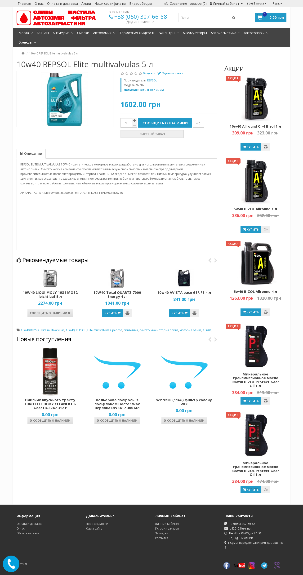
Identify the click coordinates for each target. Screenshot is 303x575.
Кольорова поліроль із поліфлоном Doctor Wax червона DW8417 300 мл (117, 403)
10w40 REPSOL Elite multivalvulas (42, 330)
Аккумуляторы (195, 32)
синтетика (131, 330)
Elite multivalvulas (99, 330)
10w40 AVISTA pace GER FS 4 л (184, 292)
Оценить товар (170, 73)
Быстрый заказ (152, 134)
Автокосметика (225, 32)
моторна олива (190, 330)
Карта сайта (94, 528)
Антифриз (63, 32)
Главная (24, 3)
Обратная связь (28, 533)
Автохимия (104, 32)
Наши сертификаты (110, 3)
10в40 (207, 330)
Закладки (161, 533)
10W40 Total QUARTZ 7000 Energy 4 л (117, 294)
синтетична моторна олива (158, 330)
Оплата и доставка (62, 3)
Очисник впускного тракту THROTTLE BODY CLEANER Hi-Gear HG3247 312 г (50, 403)
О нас (39, 3)
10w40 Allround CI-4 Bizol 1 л (255, 126)
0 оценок (149, 73)
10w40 (70, 330)
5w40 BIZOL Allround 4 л (255, 291)
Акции (86, 3)
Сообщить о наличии (165, 122)
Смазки (83, 32)
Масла (25, 32)
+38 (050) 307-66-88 (140, 16)
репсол (117, 330)
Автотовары (256, 32)
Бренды (27, 42)
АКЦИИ (42, 32)
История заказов (167, 528)
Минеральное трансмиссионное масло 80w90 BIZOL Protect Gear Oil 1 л (255, 380)
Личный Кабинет (167, 524)
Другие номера (140, 21)
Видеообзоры (140, 3)
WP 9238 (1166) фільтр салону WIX (184, 401)
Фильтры (169, 32)
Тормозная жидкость (137, 32)
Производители (97, 524)
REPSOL (81, 330)
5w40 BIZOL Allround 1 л (255, 208)
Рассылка (161, 538)
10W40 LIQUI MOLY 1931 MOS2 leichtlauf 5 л (50, 294)
